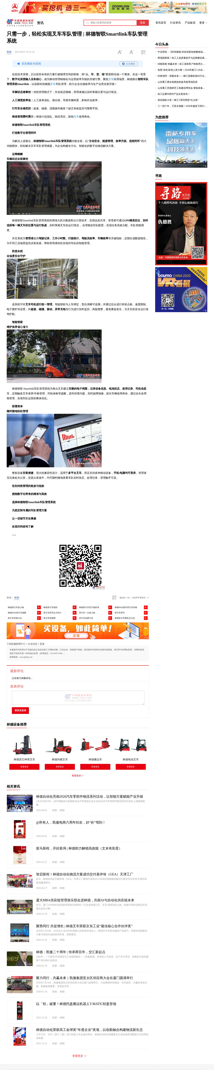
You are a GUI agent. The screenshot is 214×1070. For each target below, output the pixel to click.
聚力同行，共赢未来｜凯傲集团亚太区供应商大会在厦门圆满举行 (84, 978)
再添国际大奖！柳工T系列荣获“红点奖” (178, 100)
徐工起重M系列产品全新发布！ (174, 94)
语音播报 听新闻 (77, 63)
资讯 (40, 23)
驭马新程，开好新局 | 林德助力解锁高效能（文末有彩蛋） (79, 848)
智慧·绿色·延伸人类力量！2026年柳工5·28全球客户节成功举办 (182, 70)
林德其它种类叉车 (24, 759)
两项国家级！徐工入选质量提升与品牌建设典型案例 (182, 58)
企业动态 (32, 644)
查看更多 (24, 767)
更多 (202, 22)
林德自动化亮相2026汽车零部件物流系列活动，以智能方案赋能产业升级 (89, 796)
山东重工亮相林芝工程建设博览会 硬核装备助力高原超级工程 (182, 88)
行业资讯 (175, 22)
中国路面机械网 (20, 22)
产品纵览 (190, 22)
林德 (9, 52)
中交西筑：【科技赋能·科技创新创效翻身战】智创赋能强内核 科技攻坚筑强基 (182, 52)
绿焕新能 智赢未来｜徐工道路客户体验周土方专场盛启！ (182, 64)
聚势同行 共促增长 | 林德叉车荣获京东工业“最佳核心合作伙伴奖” (84, 926)
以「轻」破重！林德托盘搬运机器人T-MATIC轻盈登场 (76, 1004)
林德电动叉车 (131, 759)
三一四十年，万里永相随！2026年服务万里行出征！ (182, 106)
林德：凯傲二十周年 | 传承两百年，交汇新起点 (70, 952)
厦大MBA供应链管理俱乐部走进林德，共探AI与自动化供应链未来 (85, 900)
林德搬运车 (95, 759)
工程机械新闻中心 (16, 644)
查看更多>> (78, 775)
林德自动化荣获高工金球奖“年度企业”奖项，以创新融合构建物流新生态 (89, 1030)
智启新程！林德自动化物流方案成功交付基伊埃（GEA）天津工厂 (84, 874)
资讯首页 (160, 22)
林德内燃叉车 (60, 759)
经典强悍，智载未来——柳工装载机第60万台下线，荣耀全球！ (182, 76)
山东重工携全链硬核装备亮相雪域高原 (177, 82)
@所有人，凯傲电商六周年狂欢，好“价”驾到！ (71, 822)
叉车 (111, 79)
